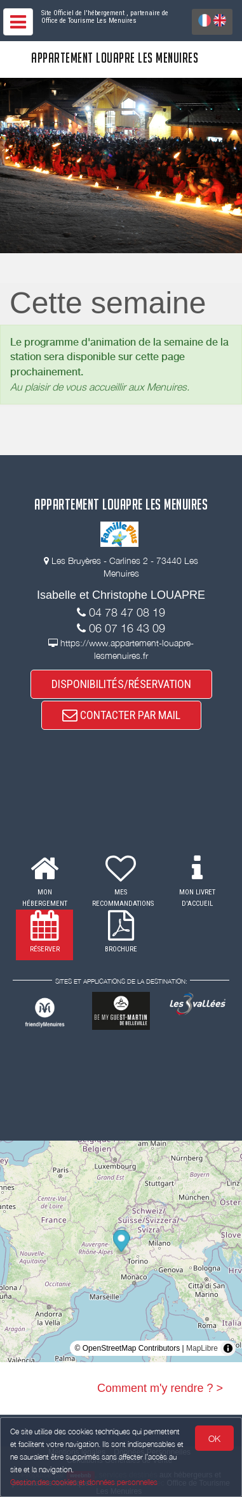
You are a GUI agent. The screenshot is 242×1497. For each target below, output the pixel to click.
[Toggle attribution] (228, 1348)
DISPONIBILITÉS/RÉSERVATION (121, 684)
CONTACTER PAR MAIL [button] (121, 715)
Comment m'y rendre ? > (160, 1388)
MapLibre (202, 1348)
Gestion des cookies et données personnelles (84, 1482)
